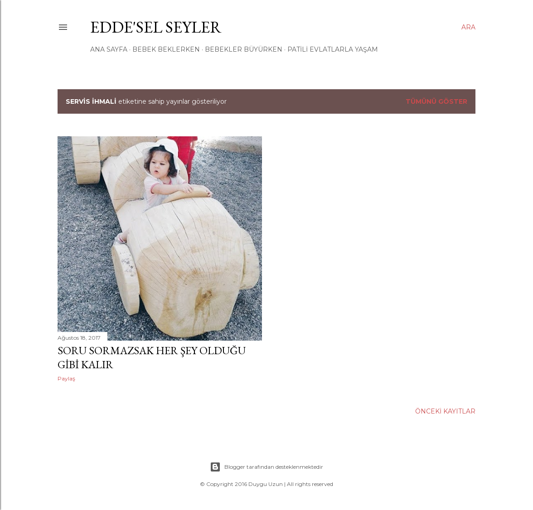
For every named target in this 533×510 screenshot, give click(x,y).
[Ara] (468, 27)
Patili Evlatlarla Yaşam (332, 49)
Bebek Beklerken (166, 49)
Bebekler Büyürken (243, 49)
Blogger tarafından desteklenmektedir (266, 467)
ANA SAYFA (108, 49)
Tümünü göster (436, 101)
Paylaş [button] (66, 378)
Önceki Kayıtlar (445, 411)
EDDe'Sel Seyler (156, 27)
